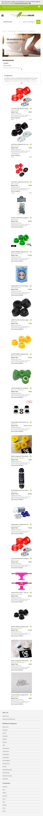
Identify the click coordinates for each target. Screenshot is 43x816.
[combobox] (11, 22)
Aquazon (4, 786)
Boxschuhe (5, 727)
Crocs (4, 808)
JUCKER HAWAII (18, 253)
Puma (4, 799)
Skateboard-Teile (22, 31)
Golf (3, 745)
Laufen (4, 733)
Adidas (4, 793)
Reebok (4, 805)
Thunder (16, 219)
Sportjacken (5, 754)
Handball (5, 736)
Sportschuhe (6, 763)
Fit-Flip (4, 766)
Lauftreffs (5, 779)
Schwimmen (5, 748)
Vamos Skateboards (19, 390)
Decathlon (16, 696)
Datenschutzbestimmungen (21, 3)
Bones (15, 424)
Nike (3, 802)
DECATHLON (5, 773)
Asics (3, 790)
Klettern (4, 742)
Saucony (4, 796)
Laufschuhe (5, 751)
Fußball (4, 739)
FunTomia (16, 110)
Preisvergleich (6, 760)
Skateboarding (11, 31)
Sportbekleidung (7, 769)
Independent (17, 287)
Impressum (5, 716)
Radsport (5, 730)
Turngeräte (5, 757)
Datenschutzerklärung (8, 719)
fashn (4, 811)
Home (4, 31)
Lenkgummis (31, 31)
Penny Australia (18, 594)
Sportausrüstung (7, 776)
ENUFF (15, 321)
